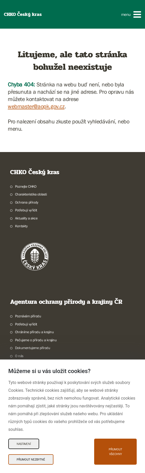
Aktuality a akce (26, 218)
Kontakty (21, 226)
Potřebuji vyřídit (26, 210)
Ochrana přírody (26, 202)
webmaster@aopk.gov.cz (36, 106)
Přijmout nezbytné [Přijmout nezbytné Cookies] (31, 459)
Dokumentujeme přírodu (32, 348)
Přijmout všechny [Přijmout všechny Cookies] (115, 451)
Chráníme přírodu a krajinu (34, 332)
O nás (19, 356)
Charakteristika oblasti (31, 194)
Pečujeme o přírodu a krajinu (36, 340)
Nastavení (24, 444)
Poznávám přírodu (28, 316)
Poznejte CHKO (26, 186)
